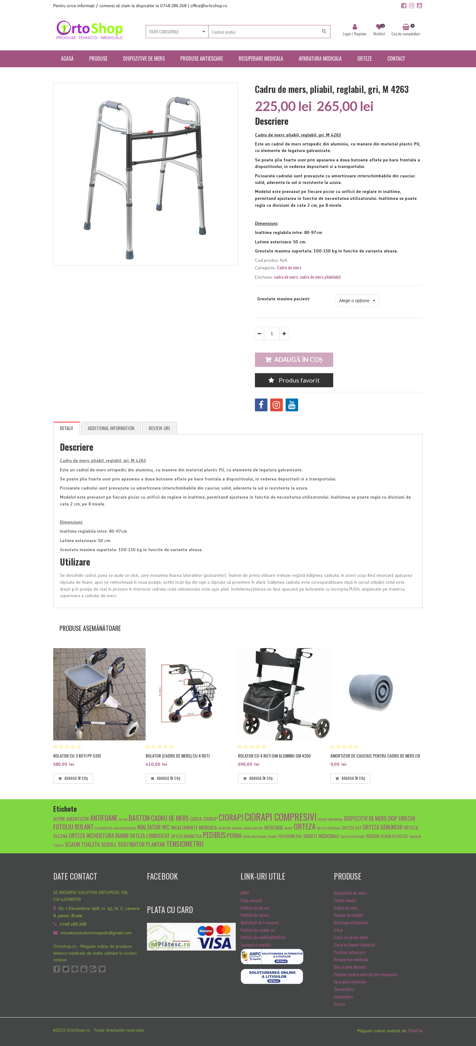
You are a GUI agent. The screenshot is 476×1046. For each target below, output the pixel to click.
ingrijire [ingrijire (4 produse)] (224, 827)
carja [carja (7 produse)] (196, 818)
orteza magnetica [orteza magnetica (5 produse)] (186, 836)
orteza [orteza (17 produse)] (305, 826)
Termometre (344, 989)
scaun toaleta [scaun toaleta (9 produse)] (82, 844)
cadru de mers (286, 276)
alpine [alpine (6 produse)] (59, 818)
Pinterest (74, 969)
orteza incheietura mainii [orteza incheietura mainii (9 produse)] (98, 835)
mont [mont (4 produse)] (288, 827)
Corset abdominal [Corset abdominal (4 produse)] (330, 819)
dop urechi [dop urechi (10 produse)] (401, 818)
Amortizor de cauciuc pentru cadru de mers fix (375, 755)
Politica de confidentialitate (263, 937)
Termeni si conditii (256, 944)
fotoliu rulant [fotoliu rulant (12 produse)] (73, 826)
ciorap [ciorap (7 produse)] (210, 818)
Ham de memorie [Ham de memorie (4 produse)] (125, 827)
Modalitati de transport (260, 922)
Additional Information (111, 427)
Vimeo (102, 969)
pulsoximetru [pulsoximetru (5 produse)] (290, 836)
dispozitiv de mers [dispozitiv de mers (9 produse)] (365, 818)
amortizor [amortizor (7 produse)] (77, 818)
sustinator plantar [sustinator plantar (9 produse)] (141, 844)
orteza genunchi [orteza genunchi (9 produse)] (382, 827)
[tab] (66, 428)
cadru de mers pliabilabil (320, 276)
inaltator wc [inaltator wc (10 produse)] (153, 826)
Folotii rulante (345, 900)
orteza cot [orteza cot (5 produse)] (352, 828)
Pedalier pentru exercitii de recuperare (365, 974)
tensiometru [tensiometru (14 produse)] (185, 843)
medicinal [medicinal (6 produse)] (273, 827)
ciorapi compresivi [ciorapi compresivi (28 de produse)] (281, 816)
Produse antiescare (349, 952)
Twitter (65, 969)
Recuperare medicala (351, 959)
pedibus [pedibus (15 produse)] (214, 835)
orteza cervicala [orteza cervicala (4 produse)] (329, 827)
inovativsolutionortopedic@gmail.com (96, 933)
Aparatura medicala (350, 981)
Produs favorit (294, 380)
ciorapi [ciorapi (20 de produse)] (231, 817)
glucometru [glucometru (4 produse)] (103, 827)
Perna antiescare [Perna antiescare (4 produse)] (254, 836)
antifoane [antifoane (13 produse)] (104, 818)
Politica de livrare (255, 907)
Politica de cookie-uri (258, 930)
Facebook (56, 969)
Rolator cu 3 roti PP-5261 (77, 755)
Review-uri (159, 427)
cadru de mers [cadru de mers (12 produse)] (170, 818)
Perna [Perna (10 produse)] (234, 835)
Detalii (66, 427)
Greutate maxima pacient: (283, 299)
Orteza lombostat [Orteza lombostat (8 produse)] (150, 836)
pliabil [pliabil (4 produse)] (272, 836)
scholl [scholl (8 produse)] (108, 844)
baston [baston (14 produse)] (139, 817)
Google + (93, 969)
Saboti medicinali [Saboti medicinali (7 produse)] (321, 835)
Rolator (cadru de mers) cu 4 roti (178, 755)
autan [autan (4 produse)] (123, 819)
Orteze (339, 1004)
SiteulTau (415, 1030)
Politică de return (255, 914)
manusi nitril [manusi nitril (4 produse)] (253, 827)
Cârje (338, 930)
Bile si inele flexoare (350, 966)
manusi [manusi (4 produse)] (237, 827)
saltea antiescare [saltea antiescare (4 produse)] (353, 836)
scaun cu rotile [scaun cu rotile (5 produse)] (394, 836)
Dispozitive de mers (350, 892)
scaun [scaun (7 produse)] (372, 835)
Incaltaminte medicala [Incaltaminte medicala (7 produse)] (194, 827)
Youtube (83, 969)
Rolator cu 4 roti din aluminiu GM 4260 (274, 755)
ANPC (245, 892)
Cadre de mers (289, 267)
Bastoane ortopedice (351, 922)
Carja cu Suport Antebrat (354, 944)
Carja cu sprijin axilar (351, 937)
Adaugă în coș (298, 359)
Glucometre (343, 996)
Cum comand (251, 900)
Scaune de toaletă (348, 914)
